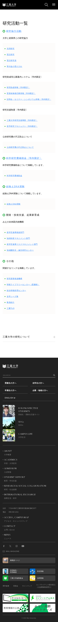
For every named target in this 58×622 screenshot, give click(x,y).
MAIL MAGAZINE (11, 551)
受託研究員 (11, 60)
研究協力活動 (14, 31)
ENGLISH (9, 398)
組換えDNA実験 (15, 186)
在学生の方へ (38, 383)
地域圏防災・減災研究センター (20, 250)
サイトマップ (27, 586)
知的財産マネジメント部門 (18, 238)
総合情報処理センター (16, 290)
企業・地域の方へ (40, 390)
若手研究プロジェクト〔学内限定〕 (22, 126)
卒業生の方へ (10, 390)
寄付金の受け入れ (14, 66)
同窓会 (15, 586)
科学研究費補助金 (14, 176)
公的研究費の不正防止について (20, 147)
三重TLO (10, 308)
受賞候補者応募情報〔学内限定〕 (21, 93)
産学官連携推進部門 (15, 232)
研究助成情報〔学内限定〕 (18, 87)
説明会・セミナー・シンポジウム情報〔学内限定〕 (29, 99)
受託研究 (10, 54)
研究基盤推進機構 (14, 279)
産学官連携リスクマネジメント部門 (22, 244)
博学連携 (6, 586)
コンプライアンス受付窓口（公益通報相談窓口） (45, 586)
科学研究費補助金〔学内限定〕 (24, 158)
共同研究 (10, 49)
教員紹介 (10, 302)
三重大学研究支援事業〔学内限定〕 (22, 120)
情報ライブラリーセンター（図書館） (23, 284)
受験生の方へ (10, 383)
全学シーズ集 (12, 296)
